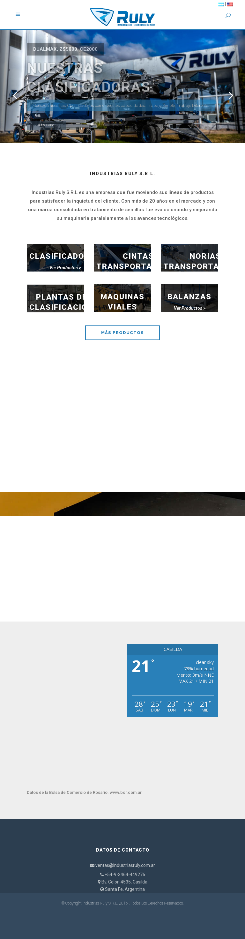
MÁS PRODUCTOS (122, 332)
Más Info (46, 125)
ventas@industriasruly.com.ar (125, 865)
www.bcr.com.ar (126, 792)
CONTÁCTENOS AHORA (123, 577)
